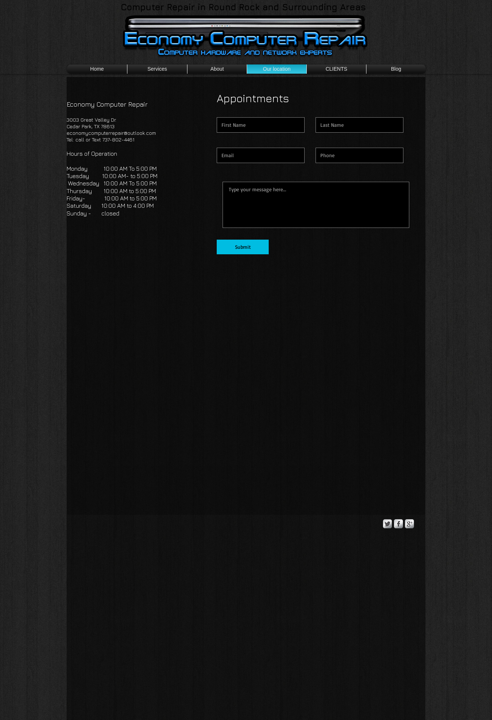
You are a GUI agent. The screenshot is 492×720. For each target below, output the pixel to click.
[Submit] (243, 247)
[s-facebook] (398, 523)
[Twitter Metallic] (387, 523)
